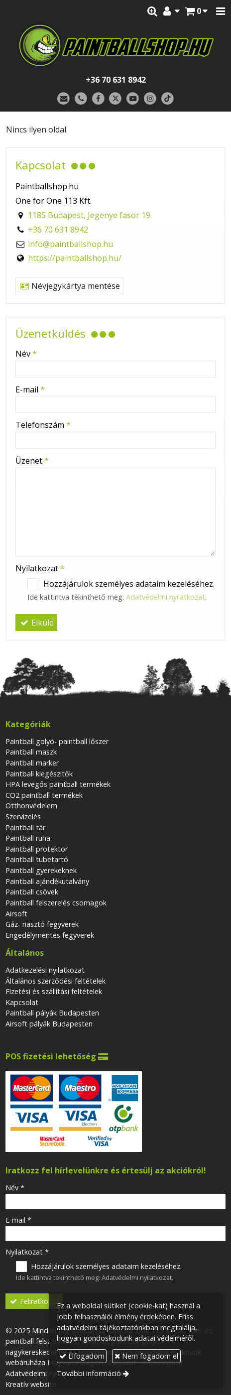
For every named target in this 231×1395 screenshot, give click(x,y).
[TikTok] (167, 99)
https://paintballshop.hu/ (74, 258)
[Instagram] (150, 99)
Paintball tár (25, 827)
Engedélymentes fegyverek (49, 935)
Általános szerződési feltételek (55, 981)
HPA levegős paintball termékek (58, 784)
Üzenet (32, 460)
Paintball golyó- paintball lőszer (57, 741)
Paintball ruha (27, 838)
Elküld (36, 622)
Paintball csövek (31, 891)
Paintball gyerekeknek (41, 870)
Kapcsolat (21, 1002)
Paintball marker (32, 762)
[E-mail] (63, 99)
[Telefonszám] (81, 99)
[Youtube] (132, 99)
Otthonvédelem (31, 805)
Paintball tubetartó (36, 859)
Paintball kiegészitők (39, 773)
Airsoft (16, 913)
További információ (89, 1373)
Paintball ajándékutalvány (47, 881)
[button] (220, 11)
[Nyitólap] (115, 45)
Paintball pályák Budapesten (52, 1012)
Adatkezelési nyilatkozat (45, 970)
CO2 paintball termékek (44, 795)
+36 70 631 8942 (116, 79)
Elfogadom (82, 1356)
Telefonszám (43, 424)
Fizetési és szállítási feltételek (53, 991)
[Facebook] (98, 99)
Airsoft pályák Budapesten (49, 1023)
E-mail (30, 389)
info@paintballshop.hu (70, 244)
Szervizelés (23, 816)
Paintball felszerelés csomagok (56, 902)
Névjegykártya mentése (69, 285)
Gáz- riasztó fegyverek (42, 924)
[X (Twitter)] (116, 99)
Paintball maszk (31, 752)
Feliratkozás (34, 1301)
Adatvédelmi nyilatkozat (165, 597)
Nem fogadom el (146, 1356)
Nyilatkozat (40, 568)
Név (26, 353)
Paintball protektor (36, 849)
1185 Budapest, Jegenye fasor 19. (90, 215)
